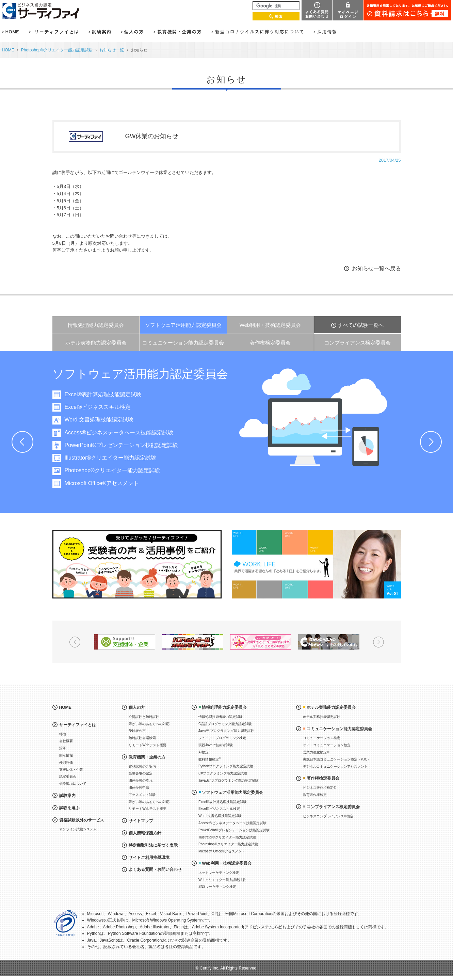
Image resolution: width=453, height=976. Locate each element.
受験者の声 (137, 731)
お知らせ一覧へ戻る (376, 268)
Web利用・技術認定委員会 (270, 325)
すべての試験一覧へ (361, 325)
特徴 (62, 734)
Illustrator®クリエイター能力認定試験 (112, 458)
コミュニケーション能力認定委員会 (183, 343)
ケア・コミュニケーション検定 (327, 745)
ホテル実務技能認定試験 (321, 717)
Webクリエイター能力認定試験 (222, 880)
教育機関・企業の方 (147, 757)
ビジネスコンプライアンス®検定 (328, 816)
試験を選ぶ (69, 807)
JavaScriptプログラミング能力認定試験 (228, 780)
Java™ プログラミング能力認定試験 (226, 731)
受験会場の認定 (140, 773)
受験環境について (72, 783)
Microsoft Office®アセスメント (103, 483)
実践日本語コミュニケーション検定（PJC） (337, 759)
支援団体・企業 (71, 769)
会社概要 (66, 741)
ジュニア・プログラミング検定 (222, 738)
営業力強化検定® (316, 752)
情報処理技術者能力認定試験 (220, 717)
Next (431, 442)
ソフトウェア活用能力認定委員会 (183, 325)
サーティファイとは (77, 724)
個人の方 (137, 707)
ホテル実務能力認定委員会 (96, 343)
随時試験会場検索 (142, 738)
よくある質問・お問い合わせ (155, 869)
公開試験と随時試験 (144, 717)
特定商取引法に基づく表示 (153, 845)
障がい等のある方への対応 (149, 724)
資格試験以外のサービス (81, 820)
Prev (22, 442)
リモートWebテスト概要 (147, 745)
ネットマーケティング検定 (218, 873)
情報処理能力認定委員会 (96, 325)
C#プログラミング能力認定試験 (222, 773)
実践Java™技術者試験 (215, 745)
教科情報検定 (209, 759)
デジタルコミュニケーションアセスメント (335, 766)
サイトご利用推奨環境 (149, 857)
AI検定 (203, 752)
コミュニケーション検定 (321, 738)
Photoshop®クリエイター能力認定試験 (57, 50)
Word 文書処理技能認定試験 (100, 419)
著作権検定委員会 (270, 343)
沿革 (62, 748)
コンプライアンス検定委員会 (357, 343)
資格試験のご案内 (142, 766)
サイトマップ (141, 820)
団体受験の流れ (140, 780)
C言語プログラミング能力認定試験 (225, 724)
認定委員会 (67, 776)
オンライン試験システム (78, 829)
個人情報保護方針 (145, 833)
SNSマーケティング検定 (217, 887)
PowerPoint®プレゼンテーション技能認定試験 (122, 445)
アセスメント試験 (142, 795)
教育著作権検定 (315, 795)
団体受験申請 (139, 787)
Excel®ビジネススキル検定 (99, 407)
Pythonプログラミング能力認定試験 (225, 766)
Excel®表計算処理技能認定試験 (104, 394)
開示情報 (66, 755)
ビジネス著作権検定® (319, 787)
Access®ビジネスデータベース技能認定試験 (120, 432)
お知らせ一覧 (111, 50)
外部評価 (66, 762)
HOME (8, 50)
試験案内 (67, 795)
